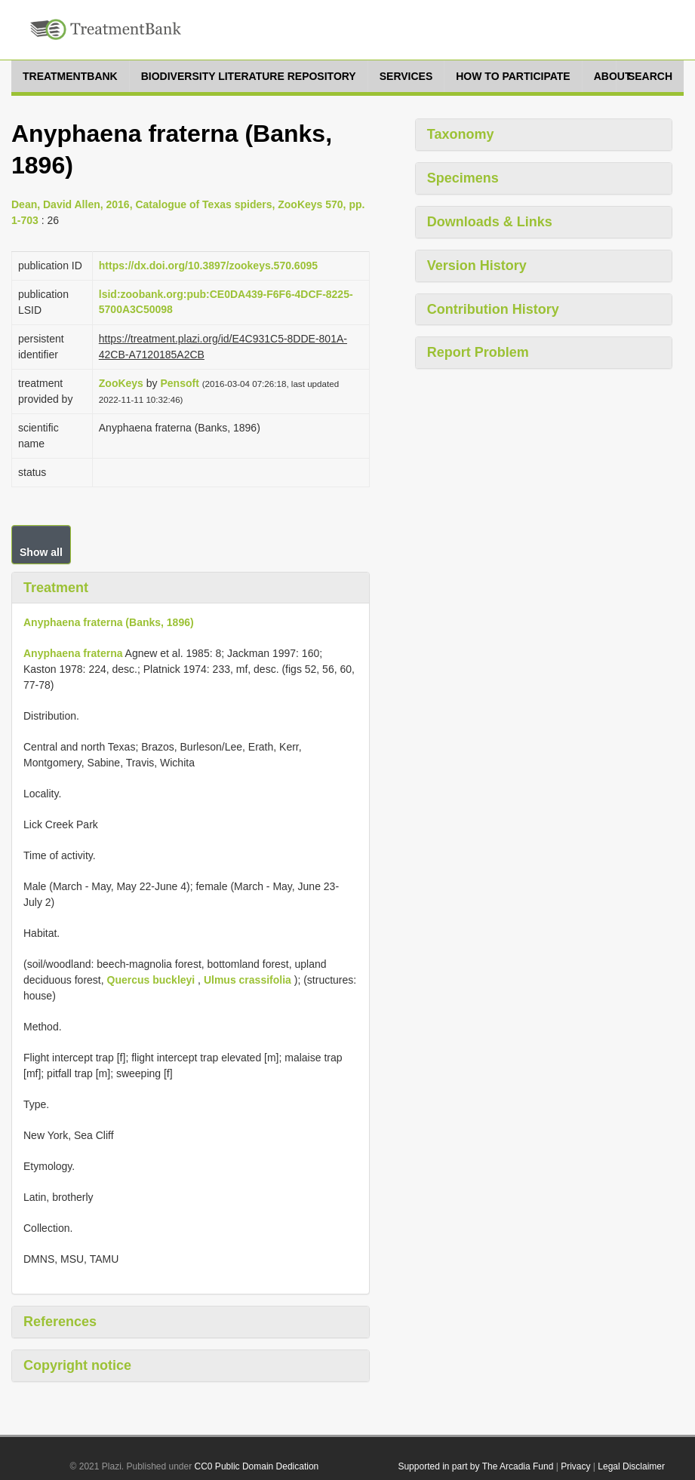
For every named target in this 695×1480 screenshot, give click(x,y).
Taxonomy (460, 134)
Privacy (575, 1466)
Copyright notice (77, 1365)
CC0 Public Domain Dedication (257, 1466)
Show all (41, 552)
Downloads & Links (489, 221)
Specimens (463, 178)
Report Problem (478, 352)
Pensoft (179, 383)
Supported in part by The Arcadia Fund (475, 1466)
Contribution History (493, 309)
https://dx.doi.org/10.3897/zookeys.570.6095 (208, 265)
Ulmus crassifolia (247, 980)
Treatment (55, 587)
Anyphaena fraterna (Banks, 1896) (108, 622)
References (60, 1321)
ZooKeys (121, 383)
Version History (477, 265)
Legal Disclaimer (631, 1466)
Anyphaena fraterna (72, 653)
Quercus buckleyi (151, 980)
